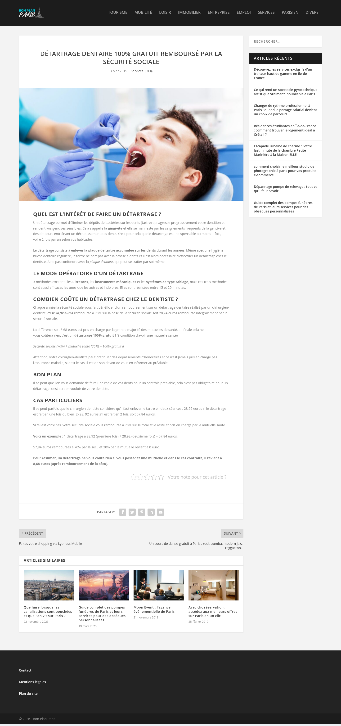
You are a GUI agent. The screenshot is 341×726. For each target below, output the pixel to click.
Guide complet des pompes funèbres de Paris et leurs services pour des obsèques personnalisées (102, 615)
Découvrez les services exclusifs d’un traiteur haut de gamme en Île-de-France (283, 75)
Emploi (244, 14)
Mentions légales (32, 683)
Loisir (165, 14)
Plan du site (28, 695)
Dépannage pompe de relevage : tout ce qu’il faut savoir (285, 190)
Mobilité (143, 14)
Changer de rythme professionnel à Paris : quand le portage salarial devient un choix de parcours (285, 111)
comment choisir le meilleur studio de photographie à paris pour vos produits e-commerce (285, 172)
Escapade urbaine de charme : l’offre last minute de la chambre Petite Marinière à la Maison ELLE (283, 151)
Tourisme (117, 14)
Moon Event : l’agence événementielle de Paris (154, 611)
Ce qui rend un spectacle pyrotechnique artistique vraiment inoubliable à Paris (285, 93)
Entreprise (218, 14)
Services (266, 14)
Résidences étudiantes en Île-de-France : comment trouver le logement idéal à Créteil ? (285, 131)
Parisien (290, 14)
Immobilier (189, 14)
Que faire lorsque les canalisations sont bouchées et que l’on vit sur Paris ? (48, 613)
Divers (312, 14)
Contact (25, 672)
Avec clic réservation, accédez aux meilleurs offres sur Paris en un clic (212, 613)
